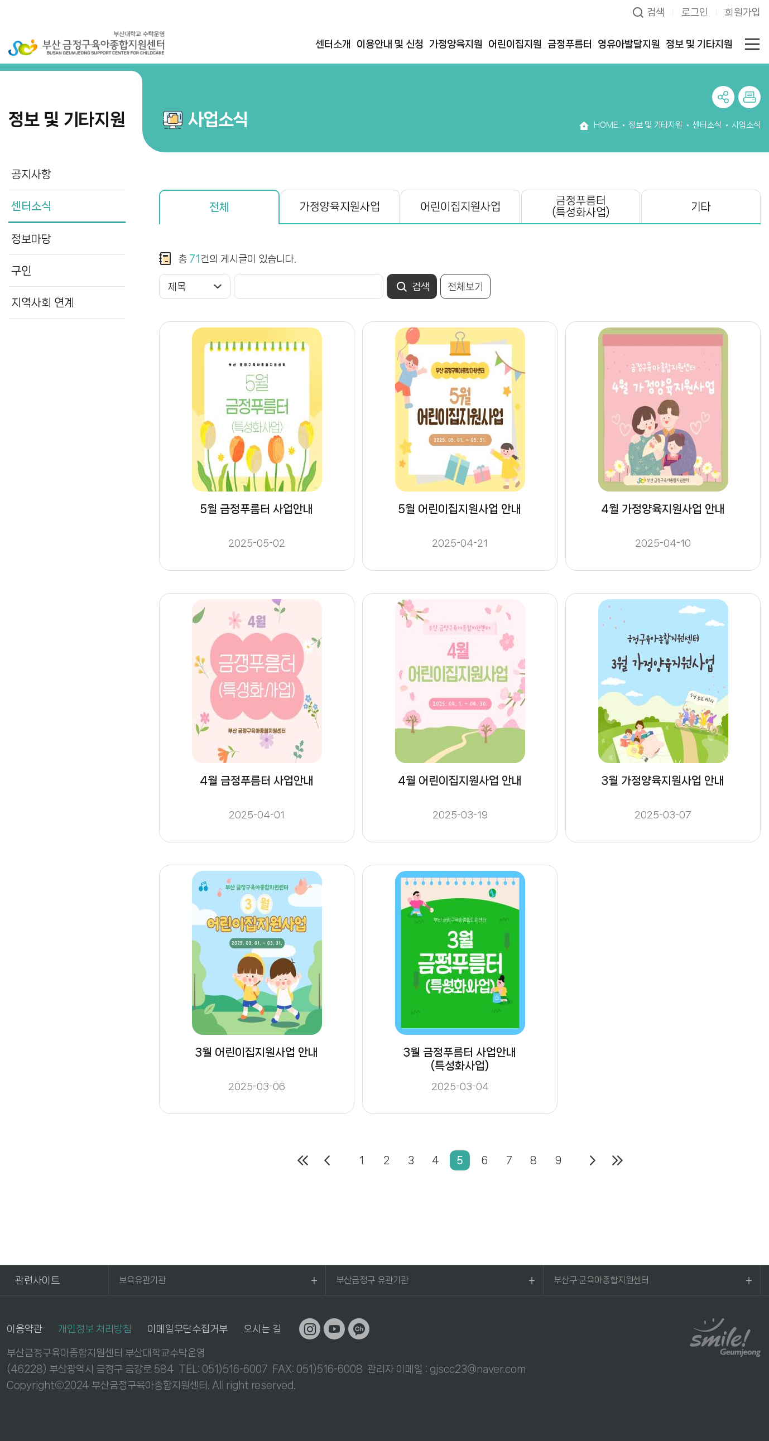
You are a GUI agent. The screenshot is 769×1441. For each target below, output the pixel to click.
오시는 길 (262, 1329)
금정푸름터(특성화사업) (581, 206)
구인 (21, 271)
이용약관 (24, 1329)
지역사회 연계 (42, 303)
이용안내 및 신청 (390, 44)
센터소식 (31, 206)
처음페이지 (302, 1160)
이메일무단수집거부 (187, 1329)
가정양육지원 (456, 44)
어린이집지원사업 (460, 207)
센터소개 (333, 44)
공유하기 (723, 97)
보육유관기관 (142, 1280)
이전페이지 (327, 1160)
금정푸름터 (569, 44)
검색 (656, 12)
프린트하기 (749, 97)
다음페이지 (593, 1160)
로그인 (694, 12)
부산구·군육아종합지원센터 (601, 1280)
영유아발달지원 (629, 44)
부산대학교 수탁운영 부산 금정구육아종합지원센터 (86, 43)
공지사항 (31, 174)
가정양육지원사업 (340, 207)
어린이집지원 (515, 44)
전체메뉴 (752, 44)
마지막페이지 (617, 1160)
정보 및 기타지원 (699, 44)
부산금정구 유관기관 (372, 1280)
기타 (701, 207)
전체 (219, 207)
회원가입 (743, 12)
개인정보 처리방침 (95, 1329)
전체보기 (465, 287)
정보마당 (31, 239)
